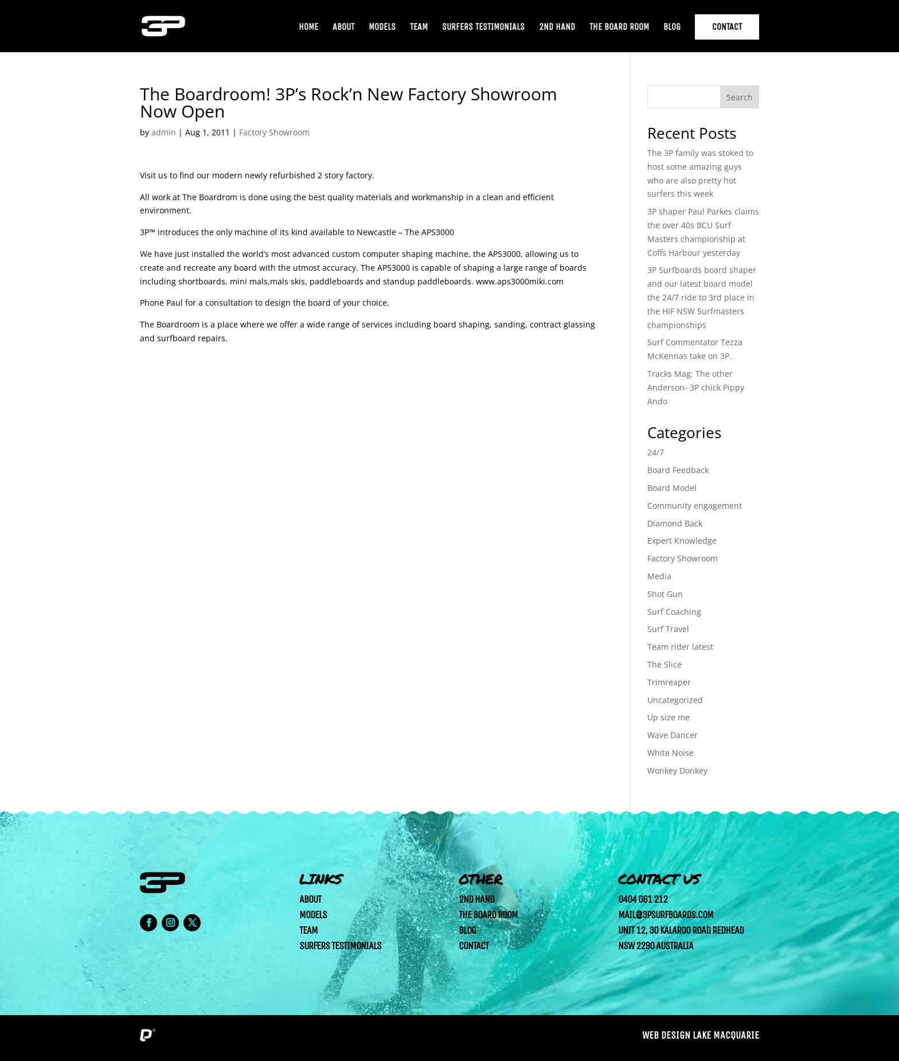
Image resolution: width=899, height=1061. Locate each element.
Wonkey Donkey (677, 770)
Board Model (672, 487)
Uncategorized (675, 700)
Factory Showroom (274, 132)
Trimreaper (669, 682)
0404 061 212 (642, 899)
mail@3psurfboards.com (665, 914)
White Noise (670, 752)
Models (382, 27)
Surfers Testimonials (483, 27)
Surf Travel (668, 628)
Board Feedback (678, 470)
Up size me (668, 717)
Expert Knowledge (682, 540)
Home (308, 27)
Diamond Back (674, 523)
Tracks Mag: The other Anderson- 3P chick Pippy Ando (695, 387)
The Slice (664, 664)
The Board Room (619, 27)
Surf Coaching (674, 611)
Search (739, 97)
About (343, 27)
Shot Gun (665, 593)
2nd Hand (557, 27)
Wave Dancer (672, 735)
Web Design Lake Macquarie (700, 1035)
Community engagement (694, 505)
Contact (727, 26)
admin (163, 132)
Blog (672, 27)
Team (419, 27)
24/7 (655, 452)
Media (659, 576)
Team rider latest (680, 646)
